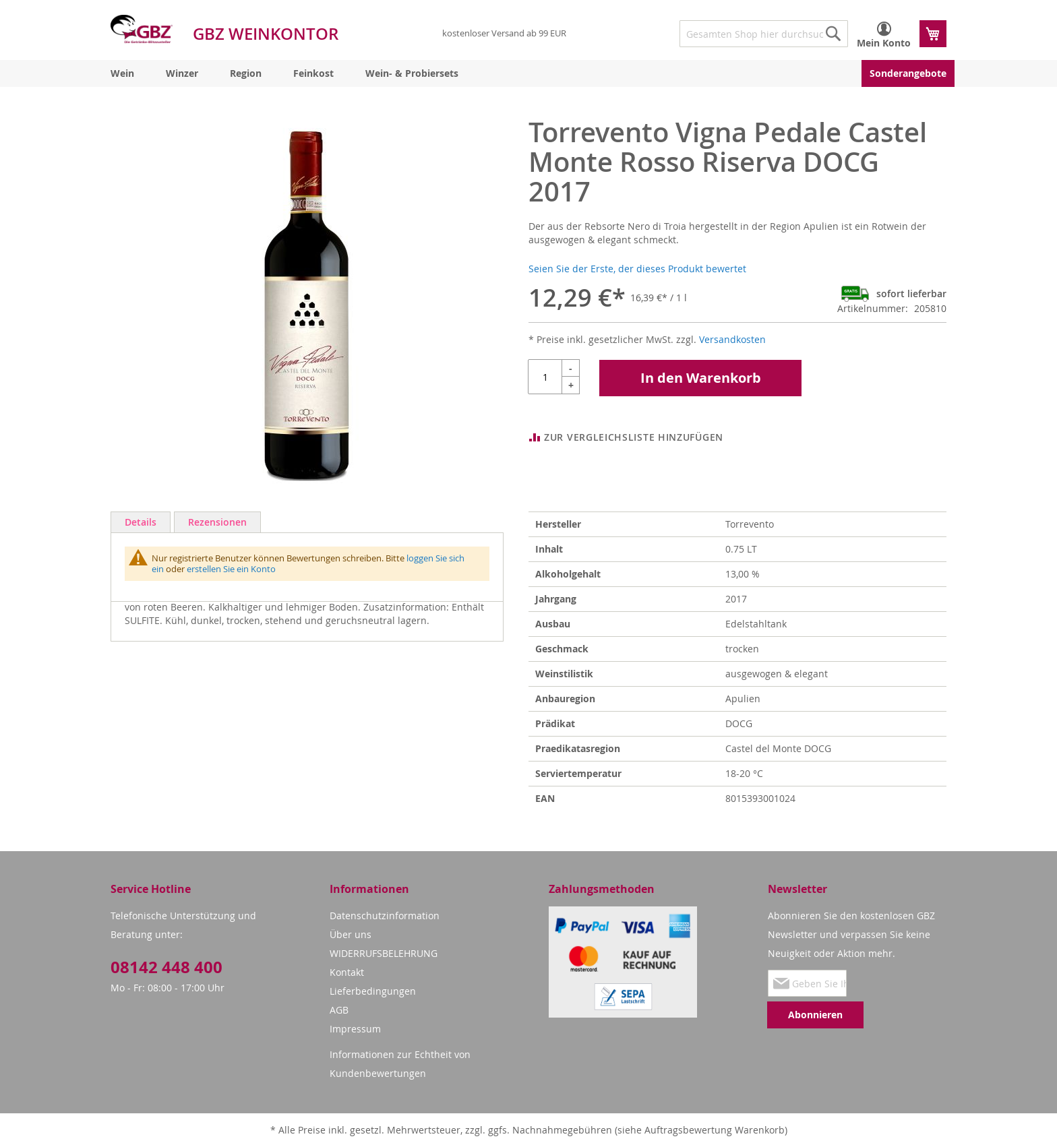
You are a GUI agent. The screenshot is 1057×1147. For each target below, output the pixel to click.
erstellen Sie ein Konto (231, 569)
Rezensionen (217, 522)
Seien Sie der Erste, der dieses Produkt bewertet (637, 268)
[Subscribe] (815, 1014)
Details (140, 522)
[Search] (833, 33)
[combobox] (764, 33)
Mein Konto (884, 42)
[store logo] (142, 29)
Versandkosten (732, 339)
